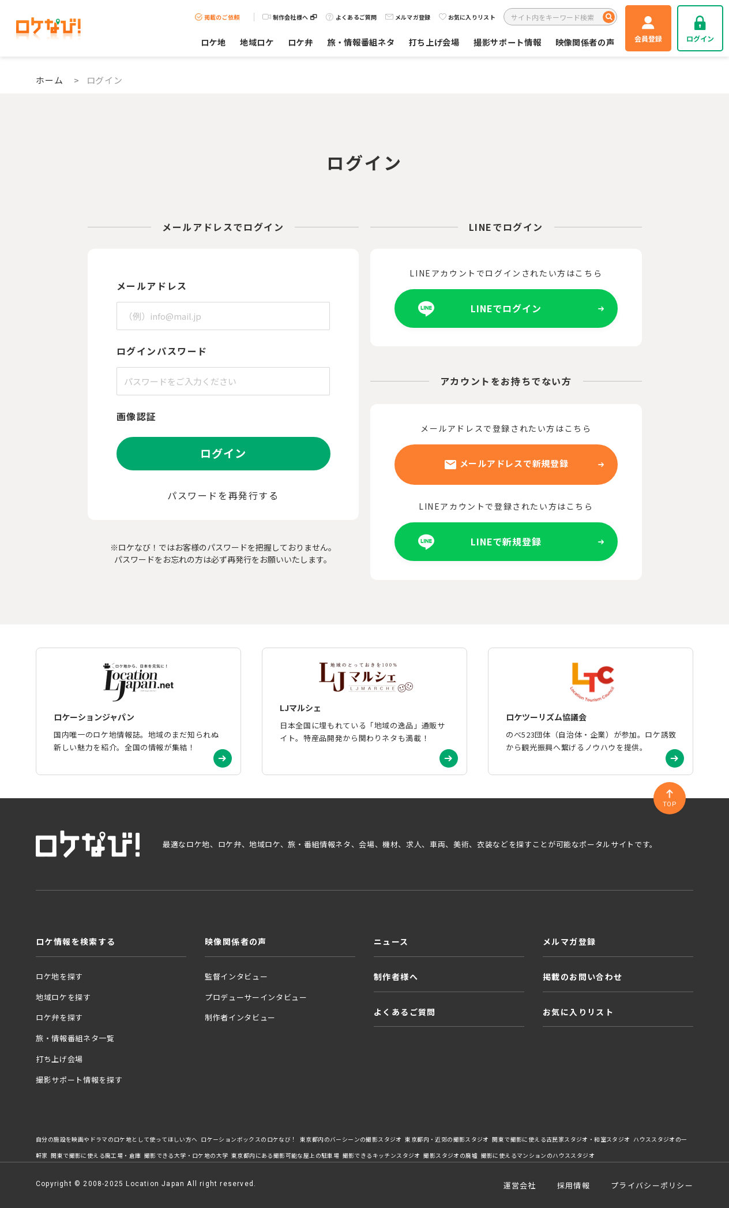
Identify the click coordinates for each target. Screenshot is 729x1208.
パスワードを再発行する (223, 495)
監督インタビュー (236, 976)
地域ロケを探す (63, 997)
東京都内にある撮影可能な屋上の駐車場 (285, 1155)
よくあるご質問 (351, 17)
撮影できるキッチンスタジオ (381, 1155)
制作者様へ (396, 976)
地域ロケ (257, 42)
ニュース (391, 941)
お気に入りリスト (467, 17)
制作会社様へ (289, 17)
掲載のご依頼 (217, 17)
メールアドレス (152, 286)
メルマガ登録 (408, 17)
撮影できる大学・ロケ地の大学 (186, 1155)
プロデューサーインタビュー (256, 997)
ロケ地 (213, 42)
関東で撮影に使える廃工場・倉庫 (96, 1155)
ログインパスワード (162, 351)
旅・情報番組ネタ (361, 42)
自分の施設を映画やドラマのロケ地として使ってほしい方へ (117, 1139)
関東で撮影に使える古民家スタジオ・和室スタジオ (561, 1139)
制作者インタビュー (240, 1017)
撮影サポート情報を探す (79, 1079)
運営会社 (519, 1185)
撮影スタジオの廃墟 (450, 1155)
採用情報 (573, 1185)
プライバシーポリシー (652, 1185)
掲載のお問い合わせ (583, 976)
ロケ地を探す (59, 976)
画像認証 (137, 416)
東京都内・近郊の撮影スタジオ (447, 1139)
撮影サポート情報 (508, 42)
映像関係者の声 (585, 42)
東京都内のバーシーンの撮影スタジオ (351, 1139)
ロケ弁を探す (59, 1017)
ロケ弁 (300, 42)
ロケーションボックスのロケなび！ (248, 1139)
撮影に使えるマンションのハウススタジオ (538, 1155)
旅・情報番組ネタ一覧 (75, 1038)
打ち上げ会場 (434, 42)
